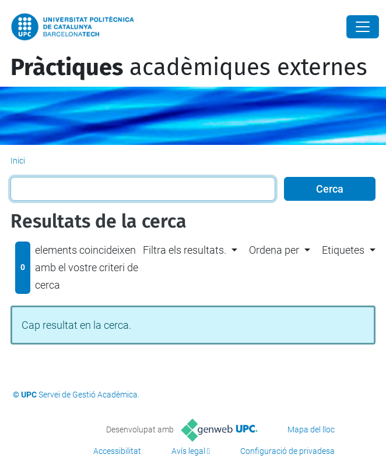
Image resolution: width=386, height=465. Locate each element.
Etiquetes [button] (343, 250)
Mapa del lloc (311, 429)
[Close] (362, 26)
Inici (17, 160)
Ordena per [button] (274, 250)
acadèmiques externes (188, 67)
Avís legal (188, 451)
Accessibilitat (117, 451)
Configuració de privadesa (287, 451)
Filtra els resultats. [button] (184, 250)
